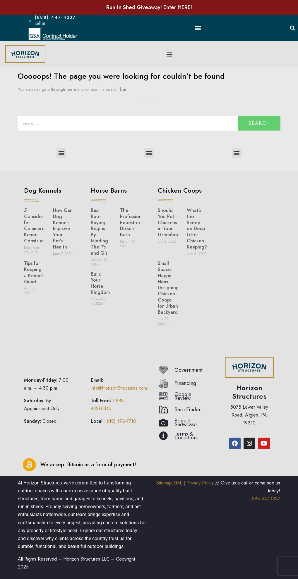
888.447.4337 (266, 498)
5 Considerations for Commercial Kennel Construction (40, 225)
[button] (198, 27)
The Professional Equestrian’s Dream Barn (132, 222)
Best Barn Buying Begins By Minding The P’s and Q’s (99, 231)
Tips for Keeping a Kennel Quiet (33, 272)
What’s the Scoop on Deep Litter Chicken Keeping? (197, 228)
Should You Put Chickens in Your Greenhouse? (172, 222)
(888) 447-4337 (58, 17)
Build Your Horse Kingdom (100, 283)
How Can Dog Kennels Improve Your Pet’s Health (63, 228)
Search (259, 123)
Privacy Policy (200, 482)
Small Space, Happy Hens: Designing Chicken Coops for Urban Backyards (168, 287)
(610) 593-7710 (120, 421)
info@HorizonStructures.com (119, 388)
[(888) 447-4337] (30, 21)
